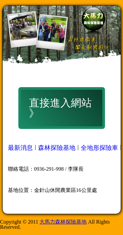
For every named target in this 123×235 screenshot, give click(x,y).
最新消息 (20, 148)
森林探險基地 (56, 148)
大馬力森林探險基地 (63, 222)
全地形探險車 (99, 148)
